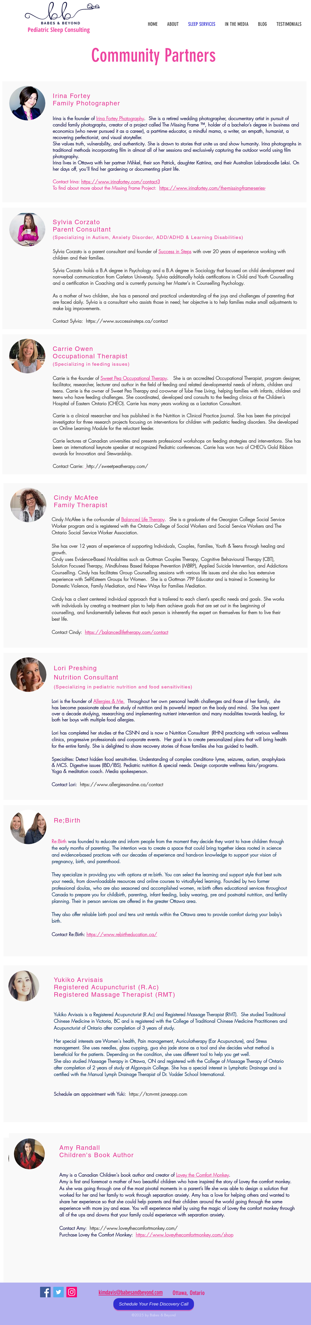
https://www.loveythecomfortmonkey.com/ (134, 1228)
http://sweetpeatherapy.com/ (117, 466)
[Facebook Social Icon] (45, 1292)
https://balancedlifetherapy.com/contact (126, 632)
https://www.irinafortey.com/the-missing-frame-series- (212, 188)
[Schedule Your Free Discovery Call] (153, 1304)
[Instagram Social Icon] (71, 1292)
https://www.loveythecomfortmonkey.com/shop (184, 1234)
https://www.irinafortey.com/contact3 (120, 181)
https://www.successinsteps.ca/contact (127, 321)
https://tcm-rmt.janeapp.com (158, 1094)
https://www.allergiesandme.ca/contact (121, 784)
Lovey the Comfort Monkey (202, 1175)
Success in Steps (174, 251)
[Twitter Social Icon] (58, 1292)
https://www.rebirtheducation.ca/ (121, 934)
